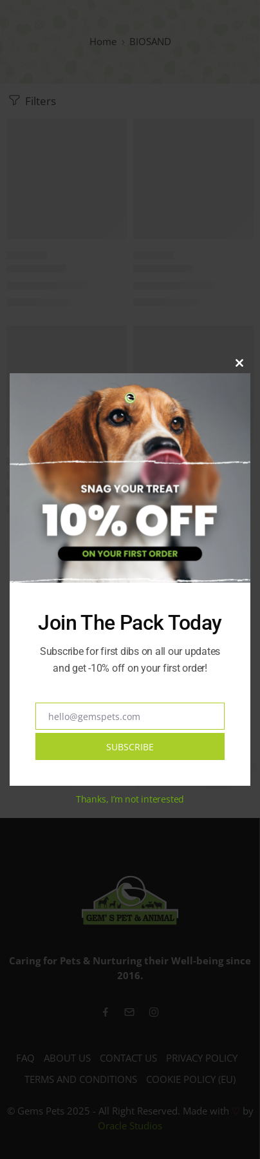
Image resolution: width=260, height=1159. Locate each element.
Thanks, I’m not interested (130, 799)
